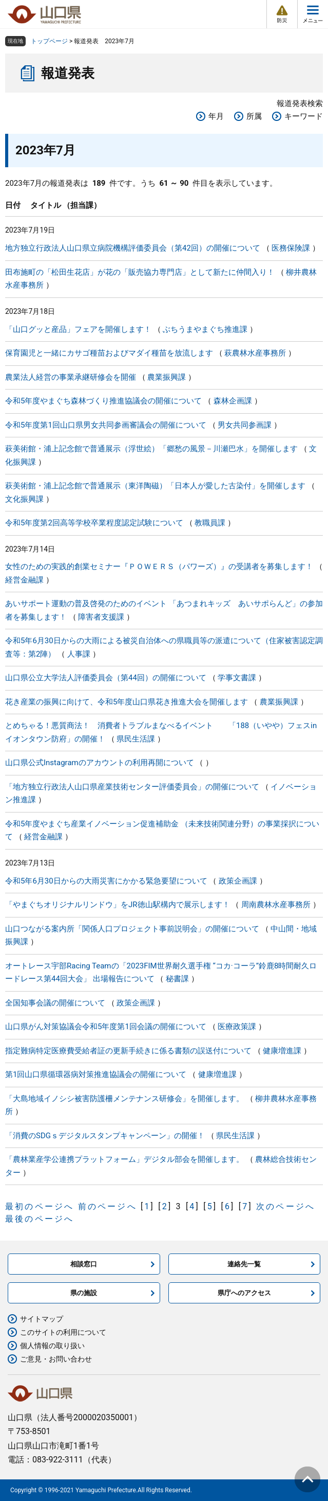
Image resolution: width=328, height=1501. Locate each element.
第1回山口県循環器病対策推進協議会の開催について (95, 1074)
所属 (254, 116)
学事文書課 (237, 677)
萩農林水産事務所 (255, 353)
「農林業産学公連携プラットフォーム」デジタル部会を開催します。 (124, 1159)
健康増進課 (282, 1050)
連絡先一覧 (244, 1264)
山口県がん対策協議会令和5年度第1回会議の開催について (105, 1026)
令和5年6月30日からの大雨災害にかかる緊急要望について (106, 881)
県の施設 (83, 1293)
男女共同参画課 (245, 425)
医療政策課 (237, 1026)
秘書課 (177, 978)
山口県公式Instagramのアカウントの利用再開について (99, 762)
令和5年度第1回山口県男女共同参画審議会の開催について (105, 425)
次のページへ (285, 1206)
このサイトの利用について (63, 1332)
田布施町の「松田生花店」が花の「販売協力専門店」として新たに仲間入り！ (140, 272)
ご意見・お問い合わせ (56, 1359)
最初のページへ (39, 1206)
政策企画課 (238, 881)
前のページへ (107, 1206)
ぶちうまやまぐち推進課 (205, 329)
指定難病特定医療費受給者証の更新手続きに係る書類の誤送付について (128, 1050)
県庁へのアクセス (244, 1293)
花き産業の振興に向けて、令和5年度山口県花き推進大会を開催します (126, 702)
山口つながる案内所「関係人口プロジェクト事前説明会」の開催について (132, 928)
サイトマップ (41, 1319)
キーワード (303, 116)
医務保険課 (291, 248)
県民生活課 (136, 739)
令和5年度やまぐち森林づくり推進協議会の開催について (103, 400)
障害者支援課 (101, 617)
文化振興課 (24, 499)
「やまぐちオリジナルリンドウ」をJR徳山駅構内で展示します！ (117, 904)
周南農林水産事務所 (276, 904)
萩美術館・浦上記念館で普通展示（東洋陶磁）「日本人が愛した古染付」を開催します (155, 485)
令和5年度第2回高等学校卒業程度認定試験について (94, 522)
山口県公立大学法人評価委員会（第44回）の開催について (105, 677)
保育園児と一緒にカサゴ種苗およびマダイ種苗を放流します (109, 353)
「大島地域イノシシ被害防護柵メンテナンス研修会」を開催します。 (124, 1098)
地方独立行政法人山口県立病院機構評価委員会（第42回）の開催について (132, 248)
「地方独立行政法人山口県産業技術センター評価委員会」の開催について (132, 786)
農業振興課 (166, 377)
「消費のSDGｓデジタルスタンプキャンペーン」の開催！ (105, 1135)
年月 (216, 116)
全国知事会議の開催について (55, 1003)
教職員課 (210, 522)
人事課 (78, 654)
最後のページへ (39, 1219)
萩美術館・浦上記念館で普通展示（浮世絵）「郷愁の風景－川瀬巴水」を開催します (151, 448)
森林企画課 (233, 400)
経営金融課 (24, 580)
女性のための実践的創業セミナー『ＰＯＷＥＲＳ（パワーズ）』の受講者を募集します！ (159, 566)
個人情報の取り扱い (52, 1345)
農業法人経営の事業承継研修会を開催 (70, 377)
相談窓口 (83, 1264)
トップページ (49, 41)
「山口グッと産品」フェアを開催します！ (78, 329)
